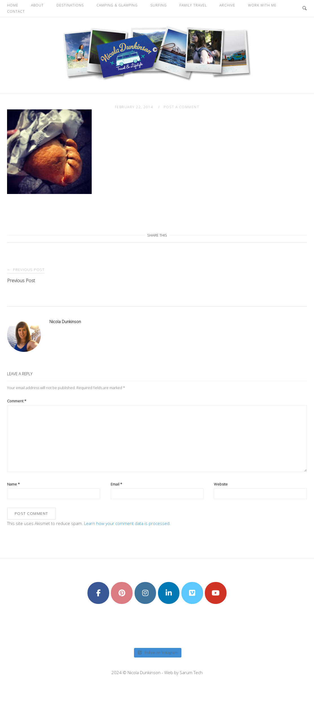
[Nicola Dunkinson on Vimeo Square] (192, 593)
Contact (16, 11)
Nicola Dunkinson (65, 321)
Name (13, 484)
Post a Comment (181, 107)
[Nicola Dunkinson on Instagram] (145, 593)
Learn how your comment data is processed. (127, 523)
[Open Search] (304, 8)
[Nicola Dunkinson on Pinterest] (122, 593)
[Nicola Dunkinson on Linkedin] (169, 593)
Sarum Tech (191, 672)
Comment (16, 400)
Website (221, 484)
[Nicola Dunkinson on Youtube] (216, 593)
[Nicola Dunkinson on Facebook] (98, 593)
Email (116, 484)
